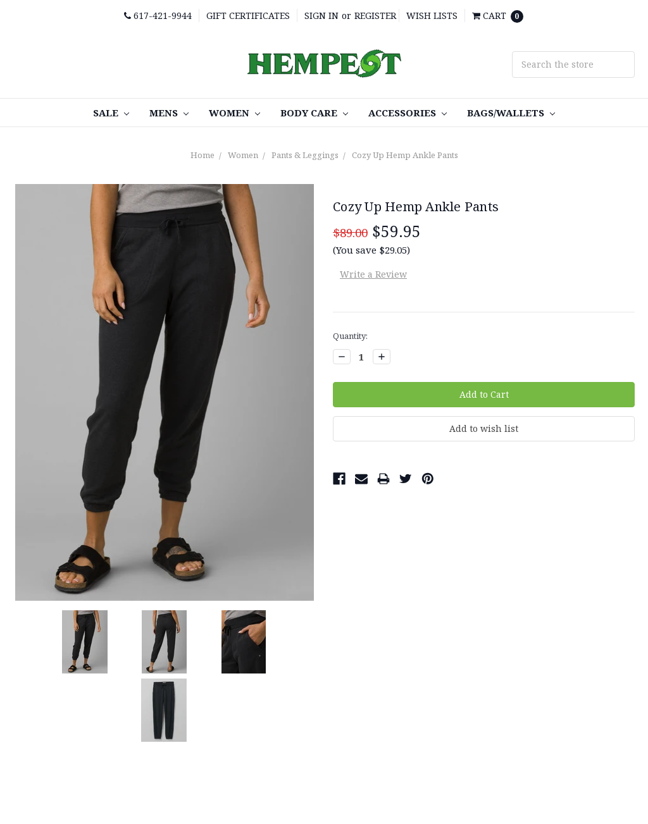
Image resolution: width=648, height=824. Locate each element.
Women (234, 112)
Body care (314, 112)
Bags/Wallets (511, 112)
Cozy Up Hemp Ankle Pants (405, 155)
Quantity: (350, 335)
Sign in (321, 15)
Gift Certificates (248, 15)
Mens (169, 112)
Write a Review (373, 274)
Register (375, 15)
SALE (111, 112)
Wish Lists (432, 15)
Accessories (407, 112)
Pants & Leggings (305, 155)
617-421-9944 (158, 15)
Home (202, 155)
